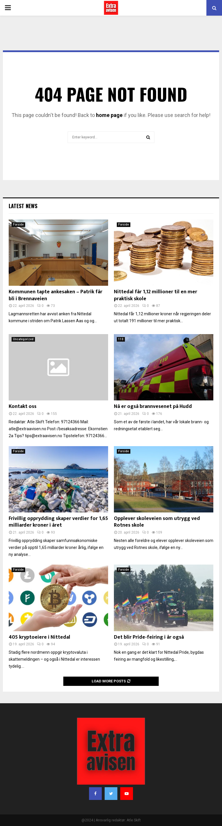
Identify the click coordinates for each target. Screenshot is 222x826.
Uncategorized (23, 339)
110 (120, 339)
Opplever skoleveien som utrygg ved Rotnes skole (157, 522)
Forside (18, 224)
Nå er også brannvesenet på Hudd (153, 406)
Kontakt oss (22, 406)
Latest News (23, 206)
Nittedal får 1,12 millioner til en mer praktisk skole (155, 295)
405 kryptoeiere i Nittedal (39, 637)
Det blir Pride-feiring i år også (149, 637)
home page (109, 115)
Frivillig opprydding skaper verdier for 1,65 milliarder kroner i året (58, 522)
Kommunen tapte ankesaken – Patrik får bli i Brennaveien (55, 295)
